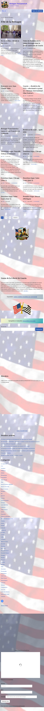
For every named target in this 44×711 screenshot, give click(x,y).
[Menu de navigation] (4, 11)
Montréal (3, 547)
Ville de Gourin (4, 609)
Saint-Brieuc (4, 577)
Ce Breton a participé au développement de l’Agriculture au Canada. (17, 442)
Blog (2, 485)
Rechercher (3, 329)
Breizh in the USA (5, 489)
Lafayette (3, 531)
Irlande (2, 528)
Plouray (2, 561)
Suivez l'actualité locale (22, 433)
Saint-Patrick (4, 581)
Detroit (2, 515)
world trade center (5, 598)
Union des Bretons (5, 595)
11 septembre (4, 466)
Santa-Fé (3, 586)
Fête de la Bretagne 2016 (7, 522)
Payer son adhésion (37, 11)
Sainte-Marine (4, 584)
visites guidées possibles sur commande (25, 299)
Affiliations (3, 473)
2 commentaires (37, 135)
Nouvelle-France (5, 554)
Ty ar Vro (3, 593)
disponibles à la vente (29, 323)
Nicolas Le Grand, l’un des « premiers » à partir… (12, 458)
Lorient (2, 538)
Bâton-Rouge (4, 482)
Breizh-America (4, 492)
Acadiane (3, 471)
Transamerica (4, 591)
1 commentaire (15, 136)
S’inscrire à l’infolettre (6, 455)
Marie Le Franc (4, 545)
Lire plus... (26, 293)
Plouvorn (3, 563)
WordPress (26, 654)
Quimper (3, 565)
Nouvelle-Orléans (5, 556)
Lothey (2, 540)
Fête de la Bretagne (5, 519)
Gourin (2, 526)
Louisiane (3, 542)
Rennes (3, 568)
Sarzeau (3, 588)
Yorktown (3, 600)
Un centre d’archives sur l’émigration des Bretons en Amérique (15, 449)
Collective (3, 510)
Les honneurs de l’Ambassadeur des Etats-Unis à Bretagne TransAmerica (18, 451)
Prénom (3, 687)
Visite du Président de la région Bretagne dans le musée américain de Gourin (33, 43)
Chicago (3, 505)
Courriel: (19, 700)
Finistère (3, 524)
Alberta (2, 475)
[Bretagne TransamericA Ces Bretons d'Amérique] (14, 4)
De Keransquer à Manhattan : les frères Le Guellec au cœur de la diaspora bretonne (20, 444)
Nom (2, 693)
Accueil (2, 17)
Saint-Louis (3, 579)
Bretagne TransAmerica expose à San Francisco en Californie (10, 131)
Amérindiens (4, 480)
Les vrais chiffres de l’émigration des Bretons (11, 446)
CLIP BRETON (4, 508)
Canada (3, 501)
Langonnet (3, 533)
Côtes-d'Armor (4, 512)
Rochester (3, 572)
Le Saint (3, 535)
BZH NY (3, 498)
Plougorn (3, 558)
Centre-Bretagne (5, 503)
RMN (2, 570)
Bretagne (3, 494)
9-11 (2, 469)
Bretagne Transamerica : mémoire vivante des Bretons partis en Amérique (18, 453)
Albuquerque (4, 478)
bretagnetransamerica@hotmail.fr (17, 709)
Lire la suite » (18, 100)
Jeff (3, 45)
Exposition (3, 517)
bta (1, 496)
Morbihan (3, 549)
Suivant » (15, 220)
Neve (16, 654)
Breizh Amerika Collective (7, 487)
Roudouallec (4, 575)
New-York (3, 551)
